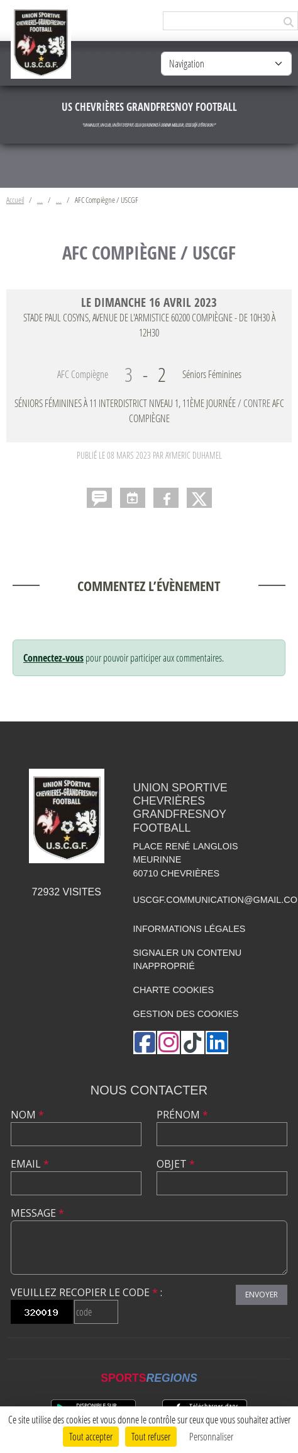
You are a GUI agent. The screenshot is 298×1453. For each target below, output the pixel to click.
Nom (27, 1115)
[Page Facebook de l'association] (144, 1042)
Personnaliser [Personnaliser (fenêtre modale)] (211, 1436)
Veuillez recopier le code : (86, 1292)
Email (30, 1164)
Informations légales (189, 929)
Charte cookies (173, 990)
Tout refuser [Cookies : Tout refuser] (150, 1436)
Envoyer (261, 1294)
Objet (176, 1164)
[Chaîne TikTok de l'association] (192, 1042)
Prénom (182, 1115)
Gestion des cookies (186, 1014)
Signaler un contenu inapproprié (187, 960)
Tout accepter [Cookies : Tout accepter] (91, 1436)
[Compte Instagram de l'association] (168, 1042)
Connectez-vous (53, 658)
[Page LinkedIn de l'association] (217, 1042)
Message (37, 1213)
